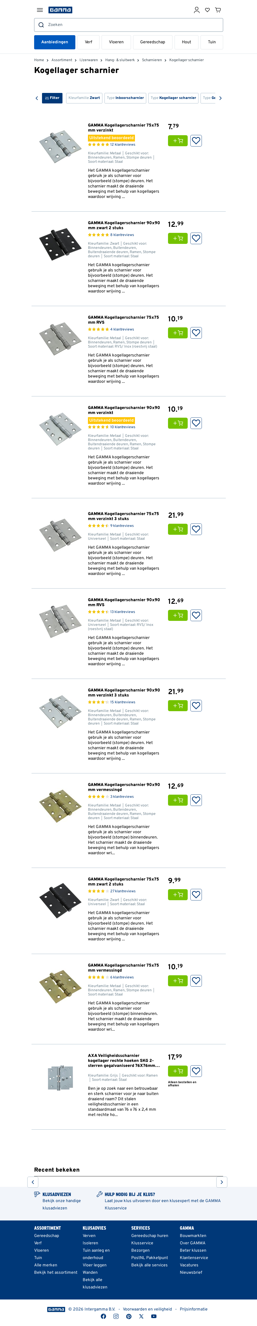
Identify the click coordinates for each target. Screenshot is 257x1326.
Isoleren (90, 1243)
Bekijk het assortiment (55, 1272)
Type (125, 98)
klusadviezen (55, 1208)
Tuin (212, 42)
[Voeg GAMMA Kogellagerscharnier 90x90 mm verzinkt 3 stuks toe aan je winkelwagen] (179, 705)
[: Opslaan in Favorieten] (196, 140)
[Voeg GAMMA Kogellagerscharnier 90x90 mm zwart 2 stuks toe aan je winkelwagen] (179, 238)
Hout (186, 42)
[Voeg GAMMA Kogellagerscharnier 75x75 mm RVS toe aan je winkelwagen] (179, 332)
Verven (89, 1236)
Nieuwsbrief (191, 1272)
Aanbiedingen (54, 42)
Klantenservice (194, 1258)
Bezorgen (140, 1250)
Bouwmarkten (193, 1236)
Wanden (90, 1272)
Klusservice (142, 1243)
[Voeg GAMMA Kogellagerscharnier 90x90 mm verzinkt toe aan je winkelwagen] (179, 423)
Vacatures (189, 1265)
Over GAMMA (193, 1243)
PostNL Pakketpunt (149, 1258)
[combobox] (128, 25)
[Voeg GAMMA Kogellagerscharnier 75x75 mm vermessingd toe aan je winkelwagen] (179, 980)
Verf (88, 42)
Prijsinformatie (194, 1309)
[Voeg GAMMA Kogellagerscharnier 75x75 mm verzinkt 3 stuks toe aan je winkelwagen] (179, 529)
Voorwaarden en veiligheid (147, 1309)
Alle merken (45, 1265)
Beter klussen (193, 1250)
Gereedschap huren (149, 1236)
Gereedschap (152, 42)
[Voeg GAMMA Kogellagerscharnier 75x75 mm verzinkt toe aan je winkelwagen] (179, 140)
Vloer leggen (95, 1265)
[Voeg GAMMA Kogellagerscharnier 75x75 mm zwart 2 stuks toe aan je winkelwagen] (179, 894)
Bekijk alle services (149, 1265)
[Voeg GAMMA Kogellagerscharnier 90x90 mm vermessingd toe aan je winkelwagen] (179, 800)
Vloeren (116, 42)
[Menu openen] (40, 10)
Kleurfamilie (84, 98)
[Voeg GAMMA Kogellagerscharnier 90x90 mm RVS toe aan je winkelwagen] (179, 615)
